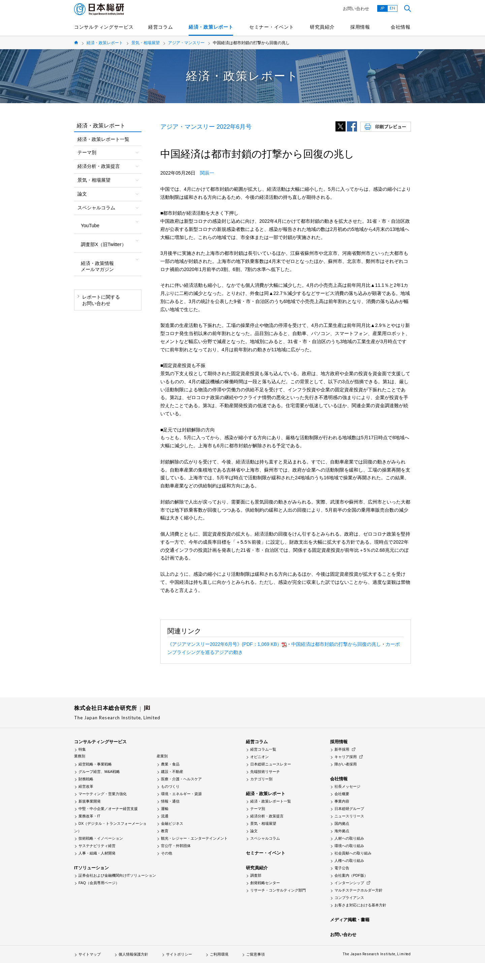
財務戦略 (85, 779)
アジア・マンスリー (186, 42)
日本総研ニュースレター (270, 764)
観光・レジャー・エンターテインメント (194, 838)
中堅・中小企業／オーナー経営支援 (108, 809)
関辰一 (207, 173)
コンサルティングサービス (103, 27)
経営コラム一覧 (263, 749)
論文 (254, 831)
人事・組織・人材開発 (97, 853)
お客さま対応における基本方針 (360, 905)
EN (392, 7)
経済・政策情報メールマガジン (97, 266)
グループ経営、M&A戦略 (99, 772)
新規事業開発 (89, 801)
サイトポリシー (179, 954)
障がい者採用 (345, 764)
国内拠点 (341, 823)
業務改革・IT (89, 816)
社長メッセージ (347, 786)
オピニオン (259, 757)
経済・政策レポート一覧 (103, 139)
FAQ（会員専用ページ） (98, 883)
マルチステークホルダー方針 (358, 890)
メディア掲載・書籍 (349, 919)
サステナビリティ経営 (97, 846)
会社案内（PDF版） (351, 875)
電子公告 (341, 868)
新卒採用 (341, 749)
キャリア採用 (345, 757)
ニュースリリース (349, 816)
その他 (166, 853)
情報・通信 (170, 801)
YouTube (90, 225)
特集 (82, 749)
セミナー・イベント (271, 27)
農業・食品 (170, 764)
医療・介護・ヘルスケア (181, 779)
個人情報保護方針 (133, 954)
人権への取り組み (349, 861)
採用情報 (360, 27)
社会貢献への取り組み (352, 853)
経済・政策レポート (211, 27)
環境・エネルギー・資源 (181, 794)
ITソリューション (91, 867)
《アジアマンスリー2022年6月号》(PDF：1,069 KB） (227, 644)
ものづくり (170, 786)
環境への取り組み (349, 846)
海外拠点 (341, 831)
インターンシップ (349, 883)
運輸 (164, 809)
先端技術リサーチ (265, 772)
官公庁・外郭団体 (176, 846)
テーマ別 (257, 809)
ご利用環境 (219, 954)
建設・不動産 (172, 772)
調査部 (255, 875)
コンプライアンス (349, 898)
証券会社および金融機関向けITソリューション (117, 875)
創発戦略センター (265, 883)
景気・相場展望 (145, 42)
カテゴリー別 (261, 779)
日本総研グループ (349, 809)
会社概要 (341, 794)
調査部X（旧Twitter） (103, 244)
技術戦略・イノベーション (100, 838)
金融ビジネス (172, 823)
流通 (164, 816)
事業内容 (341, 801)
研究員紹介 (322, 27)
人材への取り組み (349, 838)
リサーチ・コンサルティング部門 (278, 890)
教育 (164, 831)
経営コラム (160, 27)
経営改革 (85, 786)
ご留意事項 (255, 954)
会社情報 (401, 27)
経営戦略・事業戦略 (95, 764)
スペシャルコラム (265, 838)
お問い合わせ (356, 8)
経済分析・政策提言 (267, 816)
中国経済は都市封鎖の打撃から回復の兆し (336, 644)
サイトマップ (89, 954)
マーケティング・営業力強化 (102, 794)
